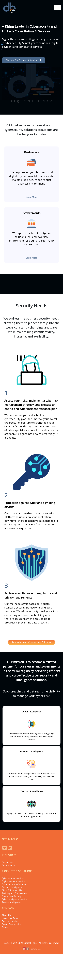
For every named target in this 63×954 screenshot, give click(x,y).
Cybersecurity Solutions (13, 878)
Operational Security (11, 896)
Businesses (7, 862)
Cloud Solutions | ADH (12, 890)
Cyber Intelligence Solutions (15, 899)
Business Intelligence (12, 887)
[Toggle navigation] (57, 7)
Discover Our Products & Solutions (23, 60)
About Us (6, 915)
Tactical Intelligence (11, 902)
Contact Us (7, 927)
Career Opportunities (12, 924)
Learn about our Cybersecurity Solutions (31, 642)
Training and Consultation (14, 893)
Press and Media (10, 921)
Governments (8, 865)
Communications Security (14, 884)
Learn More (31, 197)
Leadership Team (10, 918)
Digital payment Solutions (14, 881)
